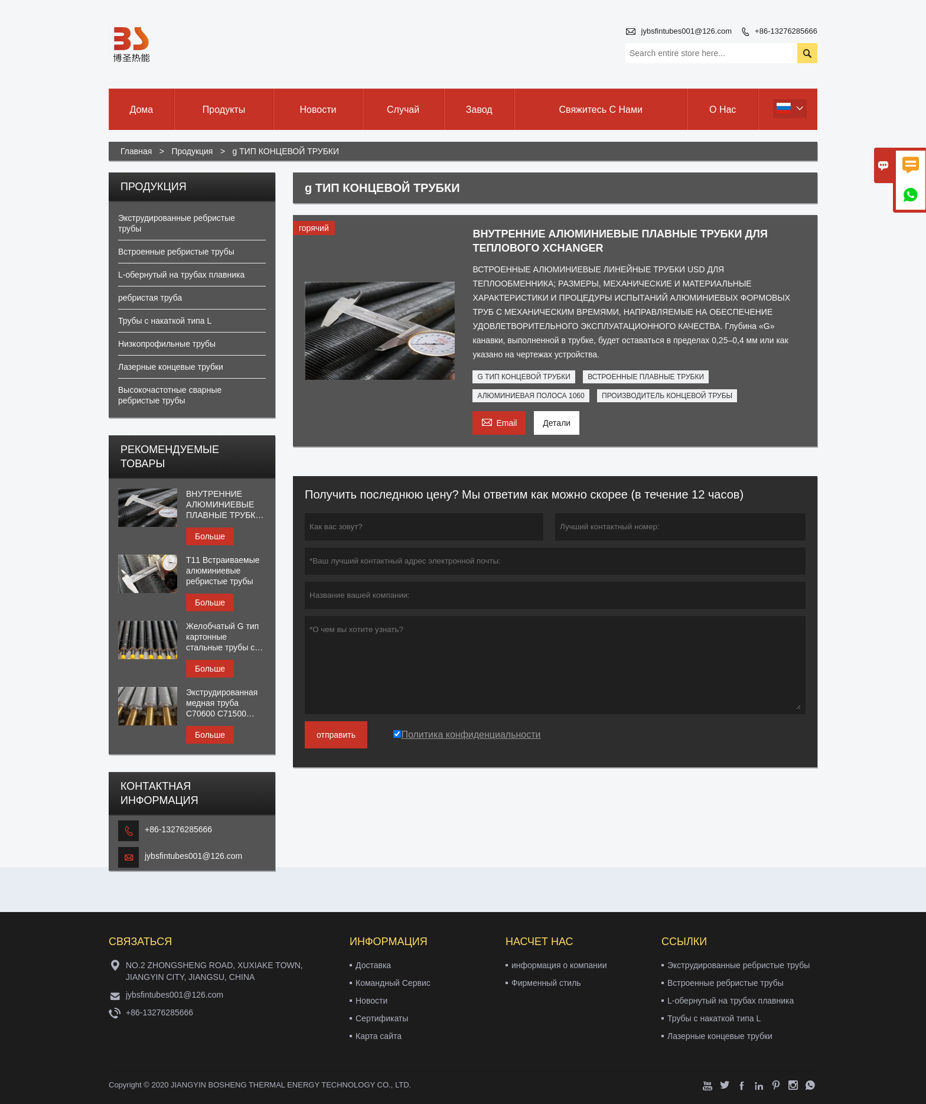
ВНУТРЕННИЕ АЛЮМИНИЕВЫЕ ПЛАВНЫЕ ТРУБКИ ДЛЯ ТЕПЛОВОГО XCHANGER (224, 504)
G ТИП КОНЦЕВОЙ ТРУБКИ (523, 377)
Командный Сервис (393, 983)
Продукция (192, 151)
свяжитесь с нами (601, 110)
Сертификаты (382, 1018)
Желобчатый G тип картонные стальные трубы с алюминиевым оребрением (222, 637)
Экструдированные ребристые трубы (738, 965)
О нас (722, 110)
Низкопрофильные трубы (167, 344)
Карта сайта (379, 1036)
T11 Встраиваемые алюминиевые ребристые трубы (222, 570)
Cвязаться (140, 941)
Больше (210, 536)
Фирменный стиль (546, 983)
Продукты (224, 110)
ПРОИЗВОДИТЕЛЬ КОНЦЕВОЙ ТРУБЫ (667, 396)
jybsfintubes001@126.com (686, 31)
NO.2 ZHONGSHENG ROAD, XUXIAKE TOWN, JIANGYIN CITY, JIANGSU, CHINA (214, 971)
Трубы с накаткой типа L (164, 320)
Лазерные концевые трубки (170, 367)
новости (318, 110)
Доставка (373, 965)
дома (141, 110)
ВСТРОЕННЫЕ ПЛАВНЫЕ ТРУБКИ (646, 377)
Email (499, 421)
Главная (136, 151)
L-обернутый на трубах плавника (181, 274)
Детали (556, 423)
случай (403, 110)
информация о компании (559, 965)
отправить (336, 735)
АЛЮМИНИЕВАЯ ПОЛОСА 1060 (530, 396)
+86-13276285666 (786, 31)
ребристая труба (150, 297)
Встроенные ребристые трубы (176, 251)
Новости (371, 1000)
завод (479, 110)
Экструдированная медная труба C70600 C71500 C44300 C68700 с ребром (221, 703)
